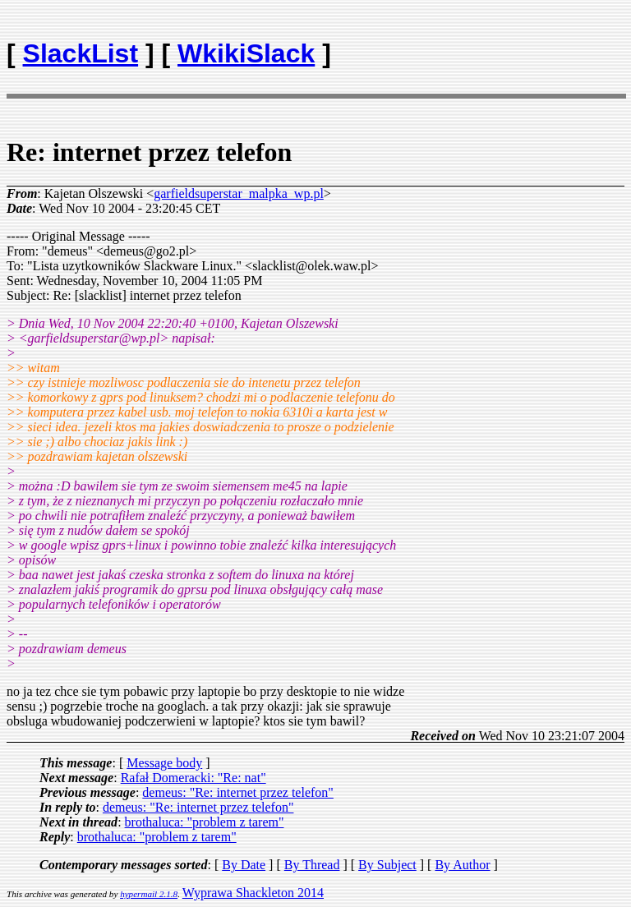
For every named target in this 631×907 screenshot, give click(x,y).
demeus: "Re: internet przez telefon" (238, 792)
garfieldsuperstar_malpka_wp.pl (239, 193)
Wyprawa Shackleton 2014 (253, 893)
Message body (164, 763)
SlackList (81, 53)
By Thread (312, 865)
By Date (243, 865)
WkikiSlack (246, 53)
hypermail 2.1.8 (148, 894)
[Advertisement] (528, 46)
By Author (462, 865)
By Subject (387, 865)
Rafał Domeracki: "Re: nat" (193, 778)
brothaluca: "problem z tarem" (204, 822)
